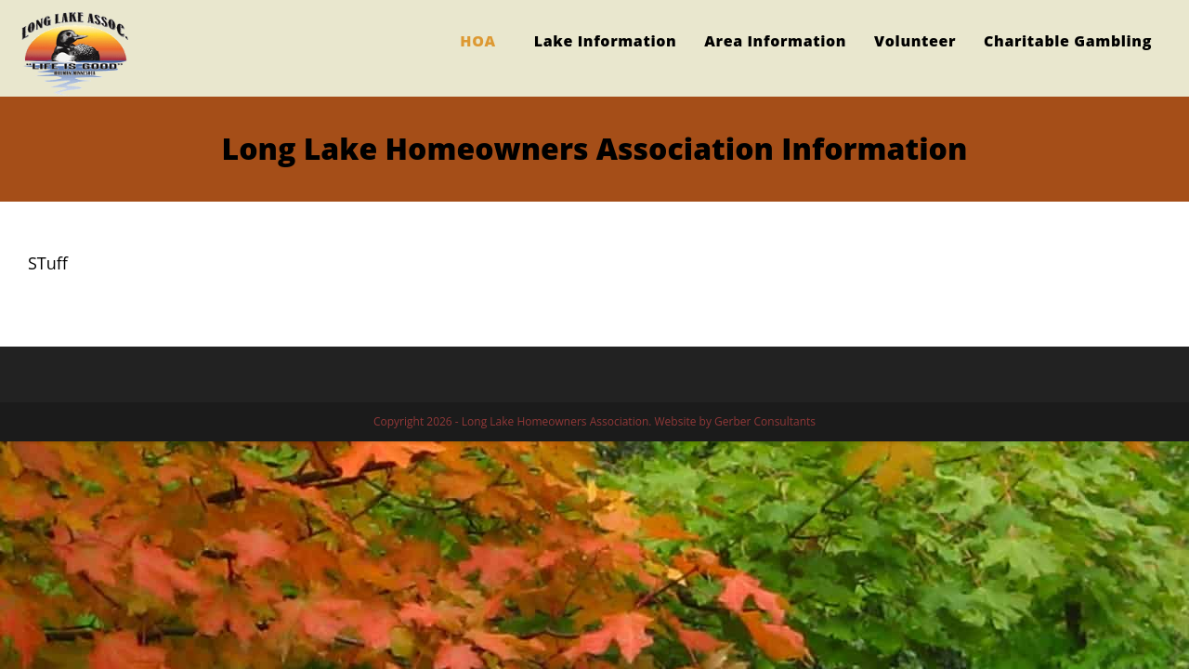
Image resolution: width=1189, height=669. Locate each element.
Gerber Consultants (765, 421)
